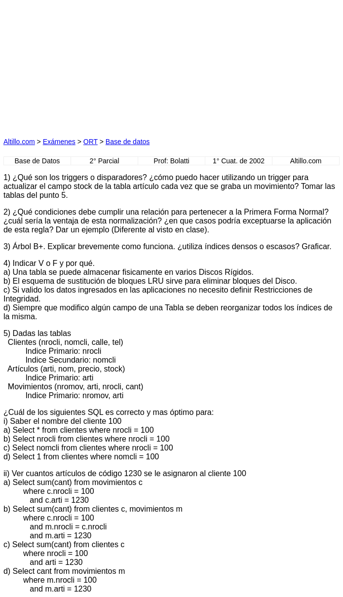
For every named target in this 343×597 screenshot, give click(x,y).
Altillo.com (19, 142)
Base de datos (128, 142)
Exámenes (59, 142)
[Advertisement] (80, 65)
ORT (90, 142)
